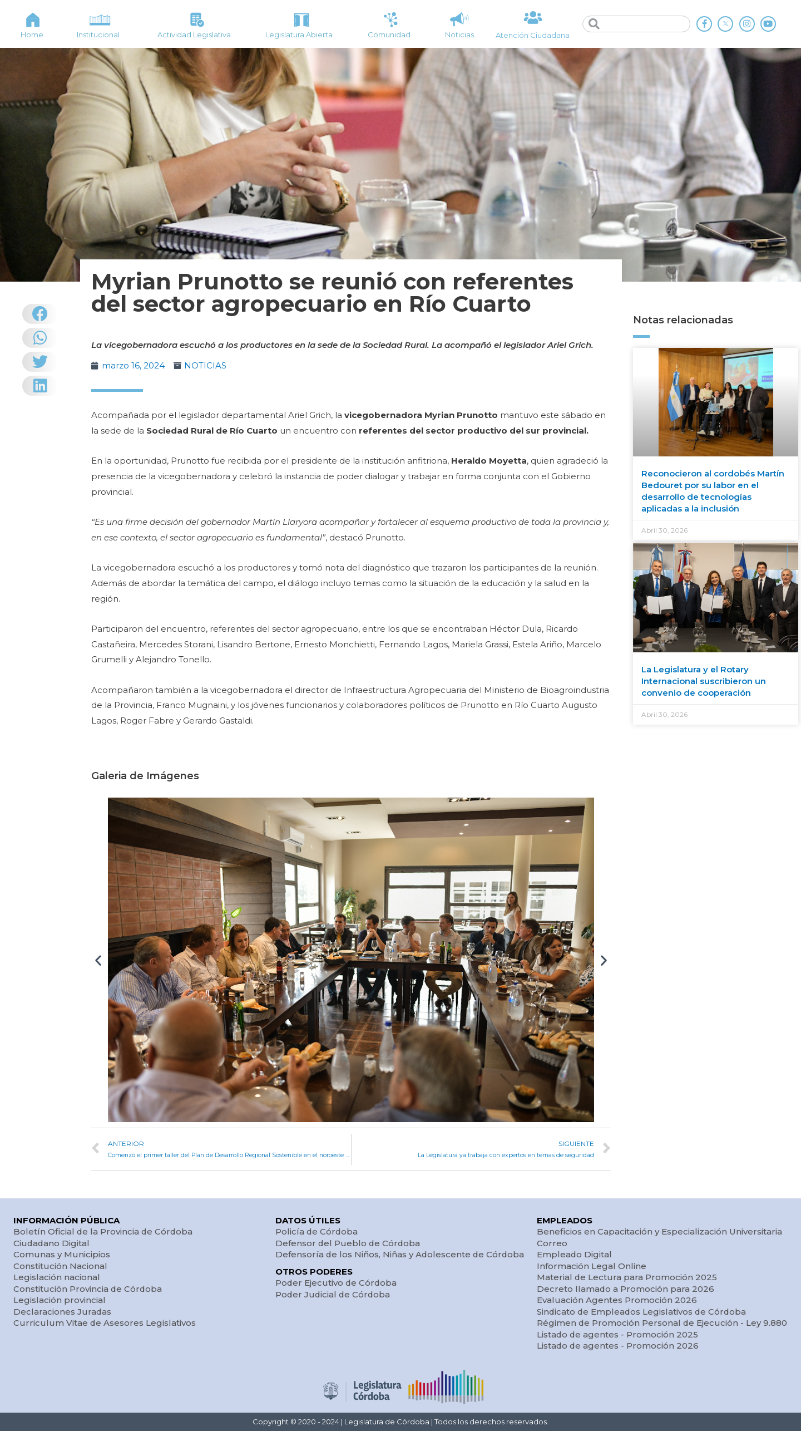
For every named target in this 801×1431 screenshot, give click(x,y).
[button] (98, 960)
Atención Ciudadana (533, 35)
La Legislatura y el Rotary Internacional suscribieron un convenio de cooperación (703, 681)
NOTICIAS (205, 365)
